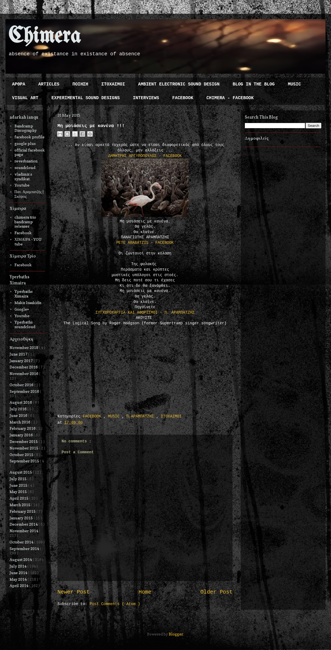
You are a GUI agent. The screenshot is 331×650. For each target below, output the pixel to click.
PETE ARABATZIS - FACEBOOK (145, 242)
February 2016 (23, 428)
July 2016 (18, 408)
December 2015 (24, 441)
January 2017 (22, 360)
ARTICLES (48, 84)
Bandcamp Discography (25, 128)
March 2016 (20, 422)
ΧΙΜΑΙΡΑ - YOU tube (28, 241)
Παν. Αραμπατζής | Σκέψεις (29, 194)
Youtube (22, 185)
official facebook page (29, 152)
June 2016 (19, 415)
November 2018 (24, 347)
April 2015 (19, 498)
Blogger (176, 634)
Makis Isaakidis (27, 302)
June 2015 (19, 485)
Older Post (216, 592)
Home (144, 592)
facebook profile (29, 136)
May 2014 (19, 579)
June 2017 (19, 354)
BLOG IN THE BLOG (254, 84)
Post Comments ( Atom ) (115, 604)
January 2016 (22, 435)
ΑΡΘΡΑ (18, 84)
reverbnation (25, 161)
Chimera (44, 36)
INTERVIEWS (146, 98)
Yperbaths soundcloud (24, 324)
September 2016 (25, 391)
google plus (25, 143)
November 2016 (24, 373)
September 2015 (25, 461)
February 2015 (23, 511)
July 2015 (18, 478)
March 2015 (20, 504)
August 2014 (21, 559)
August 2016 (21, 402)
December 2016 (24, 367)
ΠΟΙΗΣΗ (80, 84)
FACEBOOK (182, 98)
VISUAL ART (25, 98)
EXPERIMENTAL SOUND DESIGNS (85, 98)
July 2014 (18, 566)
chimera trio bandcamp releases (25, 222)
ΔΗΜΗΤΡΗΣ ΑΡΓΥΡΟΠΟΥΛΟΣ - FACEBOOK (145, 156)
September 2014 (25, 548)
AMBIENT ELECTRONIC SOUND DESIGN (179, 84)
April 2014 (19, 585)
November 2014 (24, 530)
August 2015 (21, 472)
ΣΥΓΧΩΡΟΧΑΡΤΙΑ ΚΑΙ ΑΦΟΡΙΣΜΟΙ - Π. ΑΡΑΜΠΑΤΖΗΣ (144, 312)
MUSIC (294, 84)
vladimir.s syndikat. (23, 176)
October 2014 (22, 542)
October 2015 (22, 454)
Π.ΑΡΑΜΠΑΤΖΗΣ (141, 416)
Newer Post (73, 592)
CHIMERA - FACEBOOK (230, 98)
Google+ (21, 309)
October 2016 (22, 384)
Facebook (23, 232)
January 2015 (22, 518)
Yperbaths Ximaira (23, 293)
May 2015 (19, 491)
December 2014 (24, 524)
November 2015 (24, 448)
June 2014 (19, 572)
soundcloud (24, 167)
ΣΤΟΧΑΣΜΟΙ (113, 84)
